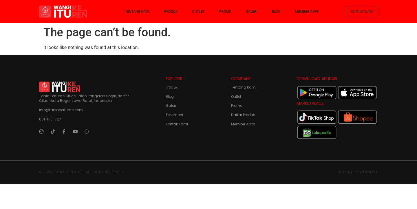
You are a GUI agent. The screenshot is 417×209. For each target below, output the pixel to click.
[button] (362, 11)
